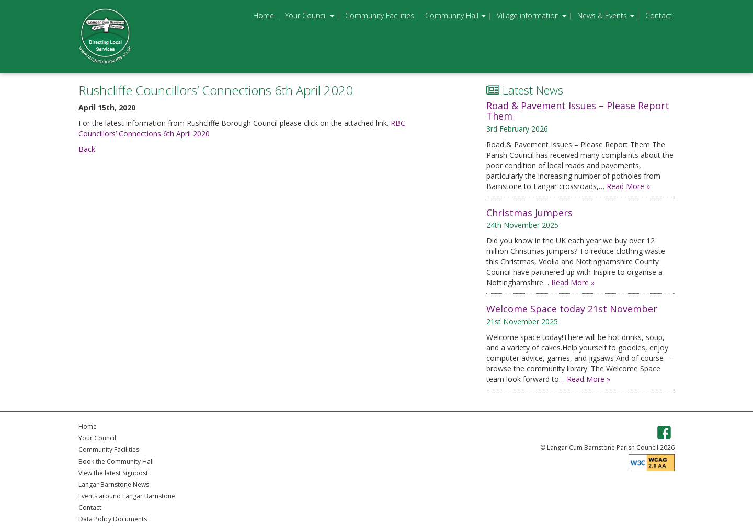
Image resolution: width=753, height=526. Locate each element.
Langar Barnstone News (113, 484)
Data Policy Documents (112, 519)
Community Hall (455, 15)
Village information (531, 15)
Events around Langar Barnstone (126, 496)
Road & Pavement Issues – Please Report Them (577, 110)
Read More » (628, 186)
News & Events (605, 15)
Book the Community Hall (116, 461)
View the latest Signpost (113, 473)
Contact (658, 15)
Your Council (309, 15)
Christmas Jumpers (529, 212)
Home (263, 15)
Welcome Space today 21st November (571, 308)
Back (86, 149)
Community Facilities (379, 15)
